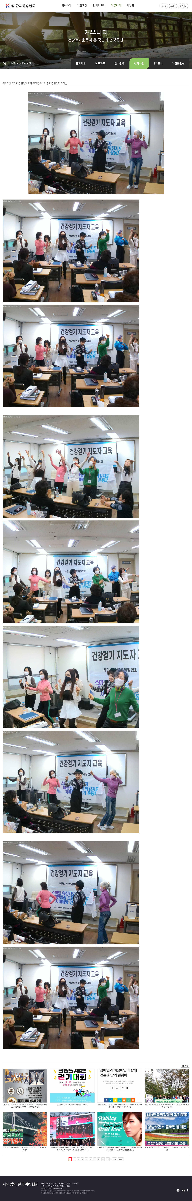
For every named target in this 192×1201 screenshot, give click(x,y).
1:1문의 (158, 63)
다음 (120, 1159)
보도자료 (100, 63)
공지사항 (81, 63)
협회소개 (66, 5)
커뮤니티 (116, 5)
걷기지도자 (99, 5)
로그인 (173, 6)
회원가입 (183, 6)
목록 (185, 1066)
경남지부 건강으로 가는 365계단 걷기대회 (72, 1104)
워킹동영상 (178, 63)
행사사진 (139, 63)
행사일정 (120, 63)
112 (114, 1159)
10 (108, 1159)
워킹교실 (82, 5)
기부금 (130, 5)
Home (163, 6)
